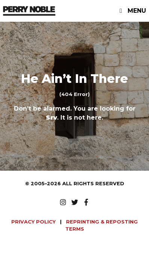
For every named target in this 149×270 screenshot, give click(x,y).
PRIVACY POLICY (34, 222)
